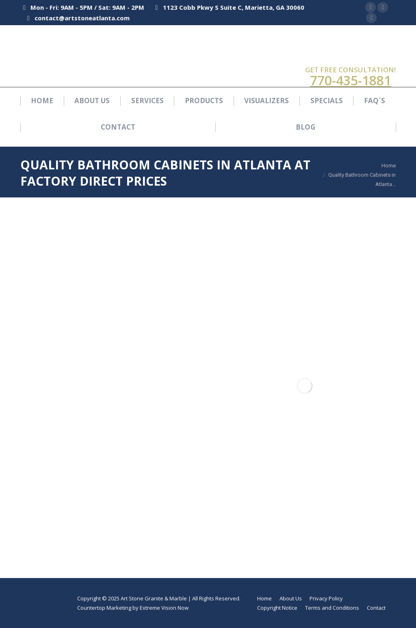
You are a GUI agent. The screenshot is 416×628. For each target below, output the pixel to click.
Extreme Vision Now (164, 607)
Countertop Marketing (104, 607)
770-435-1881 (350, 80)
